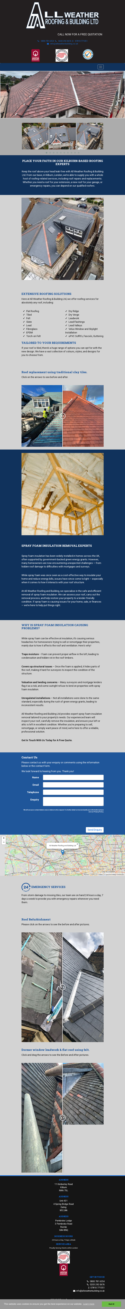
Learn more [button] (88, 1304)
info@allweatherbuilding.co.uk (64, 44)
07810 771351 (81, 41)
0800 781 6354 (47, 41)
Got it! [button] (111, 1304)
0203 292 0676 (64, 41)
